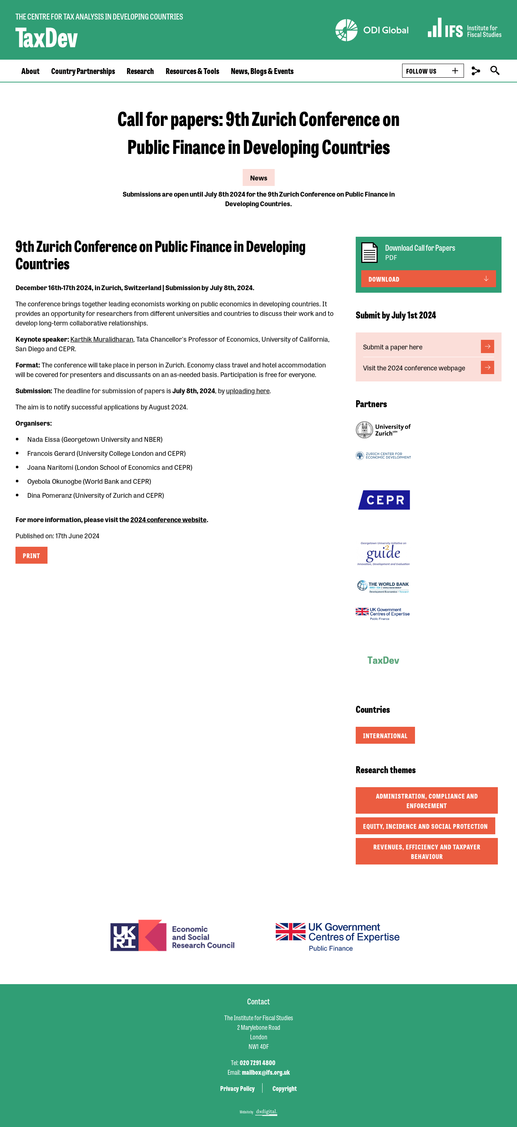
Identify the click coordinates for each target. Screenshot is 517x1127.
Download (384, 278)
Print (31, 555)
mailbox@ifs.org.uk (266, 1072)
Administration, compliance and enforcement (427, 800)
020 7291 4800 (257, 1062)
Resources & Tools (192, 71)
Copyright (284, 1088)
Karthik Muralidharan (101, 339)
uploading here (248, 390)
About (30, 71)
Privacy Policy (237, 1088)
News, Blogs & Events (262, 71)
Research (140, 71)
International (385, 735)
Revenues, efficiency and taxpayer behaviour (427, 851)
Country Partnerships (83, 71)
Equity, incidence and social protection (425, 826)
